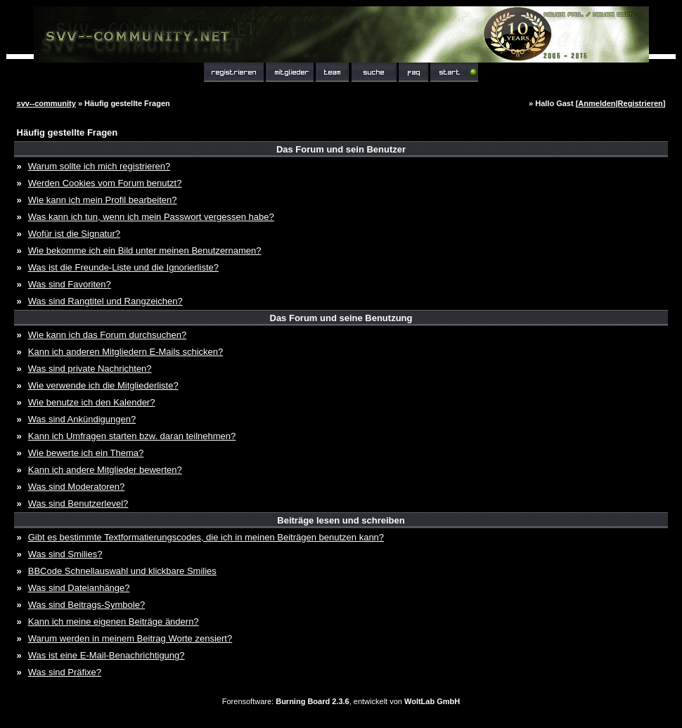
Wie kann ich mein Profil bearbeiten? (102, 200)
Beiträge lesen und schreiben (340, 520)
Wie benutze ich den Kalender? (91, 402)
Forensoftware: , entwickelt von (341, 701)
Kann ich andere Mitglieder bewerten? (105, 469)
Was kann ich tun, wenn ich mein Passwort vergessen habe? (151, 217)
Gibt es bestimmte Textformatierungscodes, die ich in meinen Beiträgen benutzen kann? (206, 537)
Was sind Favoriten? (69, 284)
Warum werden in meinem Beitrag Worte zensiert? (130, 638)
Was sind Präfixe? (64, 672)
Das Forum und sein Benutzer (341, 149)
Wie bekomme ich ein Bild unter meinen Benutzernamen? (145, 250)
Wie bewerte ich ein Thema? (86, 453)
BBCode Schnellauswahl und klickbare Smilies (122, 571)
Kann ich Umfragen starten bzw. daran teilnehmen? (132, 436)
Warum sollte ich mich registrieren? (99, 166)
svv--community (46, 103)
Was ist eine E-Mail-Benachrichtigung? (106, 655)
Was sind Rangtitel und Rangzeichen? (105, 301)
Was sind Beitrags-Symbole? (86, 604)
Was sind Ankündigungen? (82, 419)
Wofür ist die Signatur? (74, 233)
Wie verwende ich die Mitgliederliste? (103, 385)
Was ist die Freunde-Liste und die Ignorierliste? (123, 267)
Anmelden (596, 103)
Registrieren (640, 103)
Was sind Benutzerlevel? (78, 503)
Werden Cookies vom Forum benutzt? (105, 183)
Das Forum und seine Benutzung (341, 318)
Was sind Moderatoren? (76, 486)
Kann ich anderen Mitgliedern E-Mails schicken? (125, 351)
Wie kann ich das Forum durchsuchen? (107, 335)
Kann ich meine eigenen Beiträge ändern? (113, 621)
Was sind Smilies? (65, 554)
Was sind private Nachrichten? (90, 368)
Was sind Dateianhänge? (79, 588)
